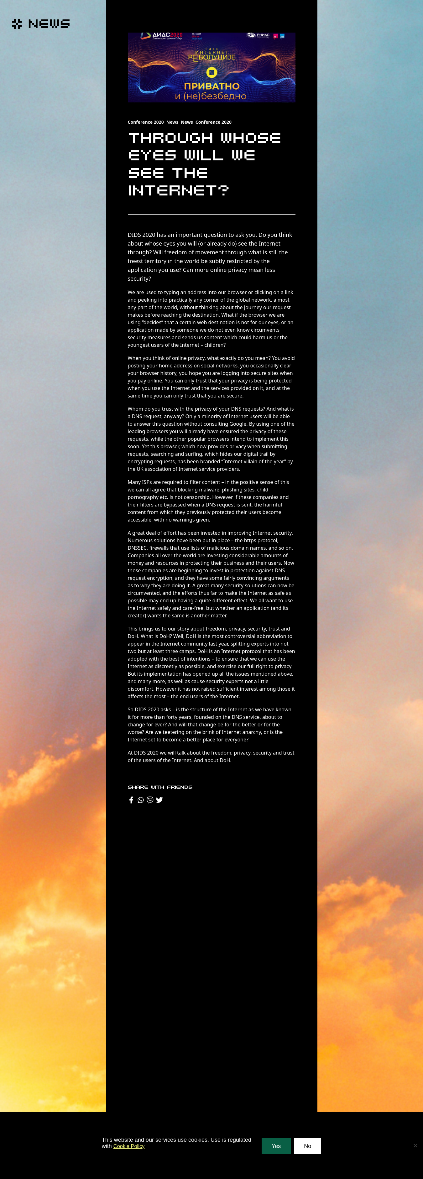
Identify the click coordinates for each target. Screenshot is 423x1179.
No (307, 1146)
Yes (276, 1146)
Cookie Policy (130, 1146)
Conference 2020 (146, 122)
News (172, 122)
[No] (415, 1145)
